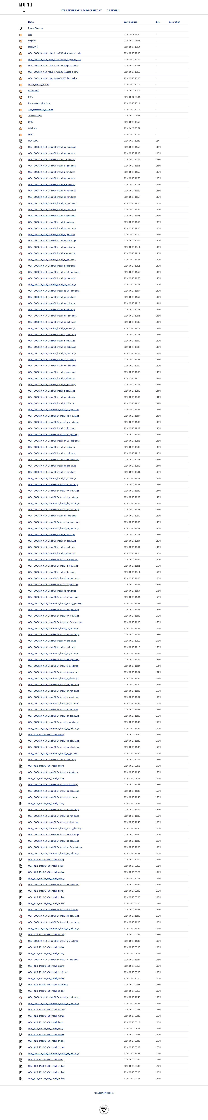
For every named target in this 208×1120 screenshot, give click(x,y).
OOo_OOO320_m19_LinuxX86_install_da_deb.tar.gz (52, 322)
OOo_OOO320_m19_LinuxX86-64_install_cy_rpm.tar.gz (53, 616)
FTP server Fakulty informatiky (81, 10)
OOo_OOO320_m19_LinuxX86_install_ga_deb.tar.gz (52, 466)
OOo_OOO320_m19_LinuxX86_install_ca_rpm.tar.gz (52, 353)
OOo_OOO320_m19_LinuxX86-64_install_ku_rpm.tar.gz (53, 578)
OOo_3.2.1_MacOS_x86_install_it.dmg (45, 1028)
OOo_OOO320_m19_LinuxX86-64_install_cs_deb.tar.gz (53, 628)
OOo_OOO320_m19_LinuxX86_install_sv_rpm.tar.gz (52, 178)
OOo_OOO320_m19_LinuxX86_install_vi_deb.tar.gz (51, 328)
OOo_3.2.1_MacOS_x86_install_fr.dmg (45, 866)
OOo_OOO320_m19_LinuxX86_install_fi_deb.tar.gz (51, 534)
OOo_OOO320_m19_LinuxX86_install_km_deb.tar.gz (52, 366)
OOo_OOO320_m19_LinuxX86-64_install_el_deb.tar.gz (53, 941)
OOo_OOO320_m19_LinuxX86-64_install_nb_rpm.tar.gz (53, 816)
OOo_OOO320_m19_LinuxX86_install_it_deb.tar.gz (51, 391)
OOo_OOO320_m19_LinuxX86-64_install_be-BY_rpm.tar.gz (55, 622)
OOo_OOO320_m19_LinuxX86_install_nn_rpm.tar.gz (52, 472)
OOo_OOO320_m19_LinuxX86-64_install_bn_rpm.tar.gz (53, 691)
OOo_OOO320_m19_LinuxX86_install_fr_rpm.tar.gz (51, 172)
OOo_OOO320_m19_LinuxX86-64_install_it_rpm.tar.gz (53, 566)
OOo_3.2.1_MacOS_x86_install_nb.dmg (46, 1072)
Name (31, 22)
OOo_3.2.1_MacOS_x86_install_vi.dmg (46, 860)
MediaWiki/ (33, 47)
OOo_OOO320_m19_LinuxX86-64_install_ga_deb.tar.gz (53, 853)
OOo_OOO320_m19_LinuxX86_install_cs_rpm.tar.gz (52, 147)
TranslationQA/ (35, 115)
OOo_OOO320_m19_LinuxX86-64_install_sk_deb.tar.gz (53, 653)
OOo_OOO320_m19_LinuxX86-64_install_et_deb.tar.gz (53, 822)
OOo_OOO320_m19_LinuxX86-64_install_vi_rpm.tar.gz (53, 497)
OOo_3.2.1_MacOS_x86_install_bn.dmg (46, 1041)
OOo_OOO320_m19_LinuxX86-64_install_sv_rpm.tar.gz (53, 491)
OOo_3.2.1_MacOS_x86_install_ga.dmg (46, 991)
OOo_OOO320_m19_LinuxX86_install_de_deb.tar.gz (52, 759)
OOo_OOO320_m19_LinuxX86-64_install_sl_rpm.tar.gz (53, 422)
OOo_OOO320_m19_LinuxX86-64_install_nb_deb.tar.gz (53, 1003)
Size (158, 22)
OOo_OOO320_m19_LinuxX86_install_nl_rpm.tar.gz (51, 216)
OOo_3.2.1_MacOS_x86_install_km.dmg (46, 934)
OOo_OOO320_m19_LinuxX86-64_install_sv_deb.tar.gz (53, 703)
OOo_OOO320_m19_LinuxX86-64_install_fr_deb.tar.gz (53, 710)
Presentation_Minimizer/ (39, 103)
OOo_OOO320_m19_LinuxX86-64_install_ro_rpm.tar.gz (53, 753)
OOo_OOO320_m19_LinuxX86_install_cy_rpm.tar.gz (52, 278)
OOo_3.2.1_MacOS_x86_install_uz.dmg (46, 978)
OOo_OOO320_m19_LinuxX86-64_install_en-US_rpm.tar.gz (55, 603)
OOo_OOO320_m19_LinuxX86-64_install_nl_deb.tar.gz (53, 772)
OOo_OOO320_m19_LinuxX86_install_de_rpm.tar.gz (52, 591)
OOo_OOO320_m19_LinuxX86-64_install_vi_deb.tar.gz (53, 722)
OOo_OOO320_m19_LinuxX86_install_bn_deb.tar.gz (52, 547)
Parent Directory (35, 28)
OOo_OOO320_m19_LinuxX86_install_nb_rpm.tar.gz (52, 478)
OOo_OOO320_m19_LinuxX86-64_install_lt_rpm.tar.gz (53, 584)
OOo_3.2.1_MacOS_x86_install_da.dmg (46, 903)
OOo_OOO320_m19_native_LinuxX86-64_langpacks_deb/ (54, 53)
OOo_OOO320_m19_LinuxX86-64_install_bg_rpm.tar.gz (53, 509)
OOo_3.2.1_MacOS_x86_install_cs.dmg (46, 734)
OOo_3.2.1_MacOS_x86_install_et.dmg (46, 953)
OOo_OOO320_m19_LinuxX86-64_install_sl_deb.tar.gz (53, 666)
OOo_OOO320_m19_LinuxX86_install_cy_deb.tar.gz (52, 447)
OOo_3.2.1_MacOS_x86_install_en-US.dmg (48, 972)
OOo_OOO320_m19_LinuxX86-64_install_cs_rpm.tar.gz (53, 409)
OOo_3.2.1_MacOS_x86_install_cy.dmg (46, 966)
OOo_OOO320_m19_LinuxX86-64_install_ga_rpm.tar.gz (53, 634)
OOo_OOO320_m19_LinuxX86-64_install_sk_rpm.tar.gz (53, 416)
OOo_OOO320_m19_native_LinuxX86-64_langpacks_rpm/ (54, 59)
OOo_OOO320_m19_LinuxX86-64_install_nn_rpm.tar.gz (53, 809)
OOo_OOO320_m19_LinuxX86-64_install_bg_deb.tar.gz (53, 728)
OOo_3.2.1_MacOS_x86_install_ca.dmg (46, 1035)
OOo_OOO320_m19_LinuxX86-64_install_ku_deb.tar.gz (53, 791)
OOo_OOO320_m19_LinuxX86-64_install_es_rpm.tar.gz (53, 528)
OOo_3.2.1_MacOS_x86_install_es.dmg (46, 947)
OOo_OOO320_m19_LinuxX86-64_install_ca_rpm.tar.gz (53, 684)
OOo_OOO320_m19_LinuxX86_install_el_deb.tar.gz (51, 553)
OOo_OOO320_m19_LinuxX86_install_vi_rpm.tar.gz (51, 184)
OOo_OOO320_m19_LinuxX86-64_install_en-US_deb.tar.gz (55, 828)
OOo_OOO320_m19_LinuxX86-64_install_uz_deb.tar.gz (53, 841)
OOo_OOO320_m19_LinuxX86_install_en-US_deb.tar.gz (53, 441)
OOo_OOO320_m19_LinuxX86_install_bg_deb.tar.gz (52, 334)
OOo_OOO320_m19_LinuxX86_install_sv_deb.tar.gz (52, 303)
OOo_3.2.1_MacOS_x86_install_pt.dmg (46, 803)
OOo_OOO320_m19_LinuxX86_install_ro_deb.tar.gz (52, 572)
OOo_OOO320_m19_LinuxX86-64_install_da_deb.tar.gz (53, 716)
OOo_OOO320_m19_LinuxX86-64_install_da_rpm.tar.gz (53, 503)
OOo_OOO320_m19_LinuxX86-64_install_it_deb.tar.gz (53, 784)
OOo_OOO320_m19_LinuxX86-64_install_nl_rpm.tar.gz (53, 559)
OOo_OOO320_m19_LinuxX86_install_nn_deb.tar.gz (52, 641)
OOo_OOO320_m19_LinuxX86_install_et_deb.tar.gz (51, 428)
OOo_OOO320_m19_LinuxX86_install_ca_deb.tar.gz (52, 541)
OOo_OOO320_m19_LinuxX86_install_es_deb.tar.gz (52, 347)
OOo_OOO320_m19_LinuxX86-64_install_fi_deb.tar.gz (53, 909)
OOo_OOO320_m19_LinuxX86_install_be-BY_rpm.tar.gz (53, 291)
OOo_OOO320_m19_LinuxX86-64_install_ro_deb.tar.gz (53, 960)
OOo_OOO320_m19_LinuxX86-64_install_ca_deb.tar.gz (53, 916)
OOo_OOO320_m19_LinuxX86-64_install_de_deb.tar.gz (53, 1053)
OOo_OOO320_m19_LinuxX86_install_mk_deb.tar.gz (52, 516)
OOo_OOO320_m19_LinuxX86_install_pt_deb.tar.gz (51, 266)
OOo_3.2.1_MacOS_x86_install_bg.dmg (46, 897)
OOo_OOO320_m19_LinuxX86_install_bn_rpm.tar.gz (52, 359)
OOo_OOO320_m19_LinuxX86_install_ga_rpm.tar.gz (52, 297)
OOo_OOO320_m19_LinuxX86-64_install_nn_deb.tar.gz (53, 997)
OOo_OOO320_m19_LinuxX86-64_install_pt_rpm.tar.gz (53, 434)
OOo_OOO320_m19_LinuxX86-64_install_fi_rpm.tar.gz (53, 672)
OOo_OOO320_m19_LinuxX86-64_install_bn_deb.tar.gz (53, 928)
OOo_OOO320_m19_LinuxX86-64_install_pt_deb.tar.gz (53, 678)
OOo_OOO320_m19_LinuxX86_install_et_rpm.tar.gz (52, 259)
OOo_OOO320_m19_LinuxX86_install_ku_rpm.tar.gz (52, 228)
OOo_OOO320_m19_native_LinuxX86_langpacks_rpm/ (53, 72)
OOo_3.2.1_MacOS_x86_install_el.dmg (46, 1047)
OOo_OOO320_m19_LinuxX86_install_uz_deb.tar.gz (52, 453)
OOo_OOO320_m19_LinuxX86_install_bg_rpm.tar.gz (52, 197)
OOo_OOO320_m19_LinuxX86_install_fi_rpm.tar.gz (51, 341)
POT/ (30, 97)
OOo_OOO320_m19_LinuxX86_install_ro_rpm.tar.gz (52, 384)
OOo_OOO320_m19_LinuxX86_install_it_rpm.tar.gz (51, 222)
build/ (30, 134)
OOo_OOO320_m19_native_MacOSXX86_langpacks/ (52, 78)
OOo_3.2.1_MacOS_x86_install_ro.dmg (46, 1059)
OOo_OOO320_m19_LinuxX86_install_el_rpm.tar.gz (51, 372)
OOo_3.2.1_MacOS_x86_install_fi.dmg (45, 1022)
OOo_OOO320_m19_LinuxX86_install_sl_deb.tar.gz (51, 253)
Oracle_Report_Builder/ (38, 84)
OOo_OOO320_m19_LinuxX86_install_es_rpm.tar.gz (52, 209)
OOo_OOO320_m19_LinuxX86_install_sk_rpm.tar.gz (52, 153)
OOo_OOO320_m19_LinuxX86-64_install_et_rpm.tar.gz (53, 597)
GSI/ (30, 34)
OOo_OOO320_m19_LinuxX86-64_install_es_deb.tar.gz (53, 741)
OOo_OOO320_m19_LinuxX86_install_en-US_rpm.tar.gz (54, 272)
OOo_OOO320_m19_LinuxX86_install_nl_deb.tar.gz (51, 378)
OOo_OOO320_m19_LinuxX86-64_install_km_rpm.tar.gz (53, 522)
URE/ (30, 122)
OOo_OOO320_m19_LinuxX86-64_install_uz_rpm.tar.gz (53, 609)
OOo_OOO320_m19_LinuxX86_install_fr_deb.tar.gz (51, 309)
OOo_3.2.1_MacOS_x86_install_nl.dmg (46, 1016)
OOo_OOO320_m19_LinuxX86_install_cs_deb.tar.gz (52, 241)
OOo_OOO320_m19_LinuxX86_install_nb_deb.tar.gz (52, 647)
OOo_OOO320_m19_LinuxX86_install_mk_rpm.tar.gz (52, 316)
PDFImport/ (33, 91)
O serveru (113, 10)
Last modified (130, 22)
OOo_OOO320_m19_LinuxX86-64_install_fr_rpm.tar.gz (53, 484)
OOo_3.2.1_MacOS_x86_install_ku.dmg (46, 872)
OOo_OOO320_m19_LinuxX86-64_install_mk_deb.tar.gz (53, 884)
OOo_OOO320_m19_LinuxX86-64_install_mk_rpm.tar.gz (53, 659)
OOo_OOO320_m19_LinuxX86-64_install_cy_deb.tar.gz (53, 835)
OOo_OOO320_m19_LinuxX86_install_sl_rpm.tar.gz (51, 159)
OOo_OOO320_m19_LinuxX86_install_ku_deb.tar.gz (52, 397)
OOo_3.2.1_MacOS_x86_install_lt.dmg (45, 891)
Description (174, 22)
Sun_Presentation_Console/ (40, 109)
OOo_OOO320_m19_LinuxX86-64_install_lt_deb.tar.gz (53, 797)
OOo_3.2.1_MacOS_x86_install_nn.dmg (46, 1066)
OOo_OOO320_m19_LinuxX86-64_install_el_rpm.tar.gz (53, 697)
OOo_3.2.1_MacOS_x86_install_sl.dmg (46, 778)
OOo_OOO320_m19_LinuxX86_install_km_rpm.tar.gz (52, 203)
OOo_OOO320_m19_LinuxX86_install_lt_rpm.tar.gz (51, 234)
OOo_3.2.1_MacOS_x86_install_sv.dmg (46, 878)
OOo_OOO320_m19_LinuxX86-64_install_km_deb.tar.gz (53, 747)
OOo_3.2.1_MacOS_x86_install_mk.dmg (46, 1010)
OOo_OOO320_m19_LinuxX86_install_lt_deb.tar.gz (51, 403)
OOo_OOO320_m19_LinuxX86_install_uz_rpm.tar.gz (52, 284)
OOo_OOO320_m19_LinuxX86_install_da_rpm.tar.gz (52, 191)
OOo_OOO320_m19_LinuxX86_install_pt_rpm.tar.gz (52, 166)
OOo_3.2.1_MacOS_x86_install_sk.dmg (46, 766)
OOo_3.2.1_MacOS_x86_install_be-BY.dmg (48, 985)
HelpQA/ (32, 41)
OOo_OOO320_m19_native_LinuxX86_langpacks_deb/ (53, 66)
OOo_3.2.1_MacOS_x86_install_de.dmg (46, 1078)
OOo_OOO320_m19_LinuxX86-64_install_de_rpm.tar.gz (53, 922)
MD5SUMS (33, 141)
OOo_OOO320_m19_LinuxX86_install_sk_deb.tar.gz (52, 247)
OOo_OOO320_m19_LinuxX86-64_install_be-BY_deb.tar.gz (55, 847)
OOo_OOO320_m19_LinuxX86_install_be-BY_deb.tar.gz (53, 459)
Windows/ (32, 128)
